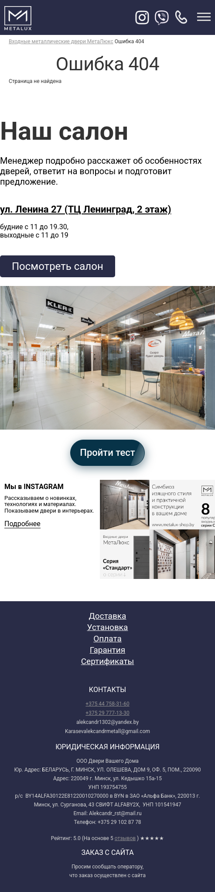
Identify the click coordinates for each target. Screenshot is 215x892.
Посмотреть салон (57, 266)
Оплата (107, 639)
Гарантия (107, 650)
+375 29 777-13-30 (107, 713)
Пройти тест (107, 452)
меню (204, 17)
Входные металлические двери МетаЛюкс (61, 41)
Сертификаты (107, 661)
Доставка (107, 616)
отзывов (125, 838)
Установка (107, 627)
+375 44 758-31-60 (107, 704)
